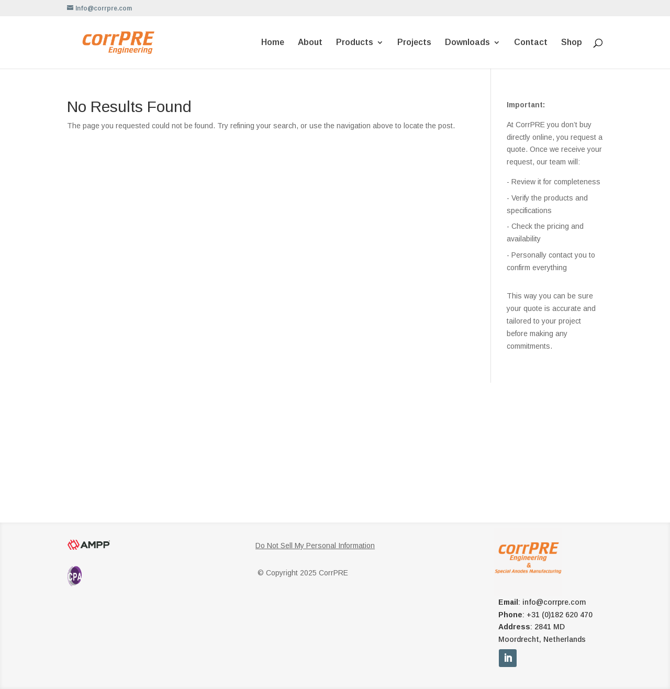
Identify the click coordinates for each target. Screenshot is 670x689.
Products (354, 43)
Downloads (467, 43)
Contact (531, 43)
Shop (571, 43)
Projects (414, 43)
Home (272, 43)
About (310, 43)
